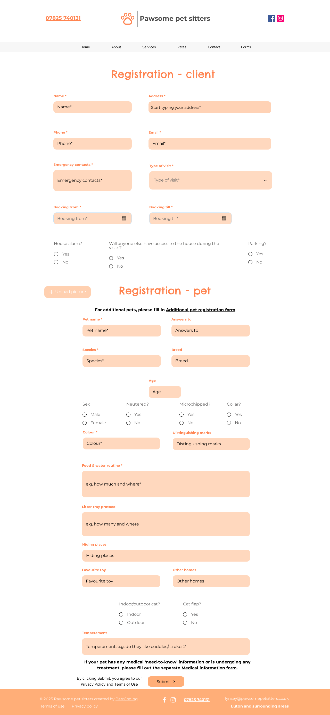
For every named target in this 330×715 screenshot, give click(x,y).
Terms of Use (126, 684)
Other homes (184, 570)
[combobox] (209, 107)
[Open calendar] (124, 218)
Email (153, 132)
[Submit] (166, 681)
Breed (176, 349)
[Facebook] (271, 18)
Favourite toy (94, 570)
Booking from (68, 207)
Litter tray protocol (99, 506)
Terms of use (52, 706)
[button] (246, 47)
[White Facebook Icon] (164, 699)
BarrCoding (127, 698)
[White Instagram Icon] (173, 699)
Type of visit (160, 166)
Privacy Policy (93, 684)
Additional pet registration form (200, 309)
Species (89, 349)
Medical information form (209, 667)
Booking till (162, 207)
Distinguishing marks (192, 432)
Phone (59, 132)
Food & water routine (101, 465)
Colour (89, 432)
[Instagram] (280, 18)
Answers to (181, 319)
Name (58, 96)
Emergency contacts (71, 164)
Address (155, 96)
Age (152, 380)
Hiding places (94, 544)
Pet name (91, 319)
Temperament (94, 633)
